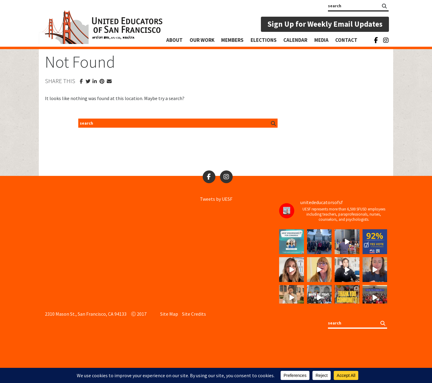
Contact (346, 40)
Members (232, 40)
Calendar (295, 40)
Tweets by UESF (216, 199)
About (174, 40)
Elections (264, 40)
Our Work (202, 40)
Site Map (169, 314)
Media (321, 40)
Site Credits (194, 314)
